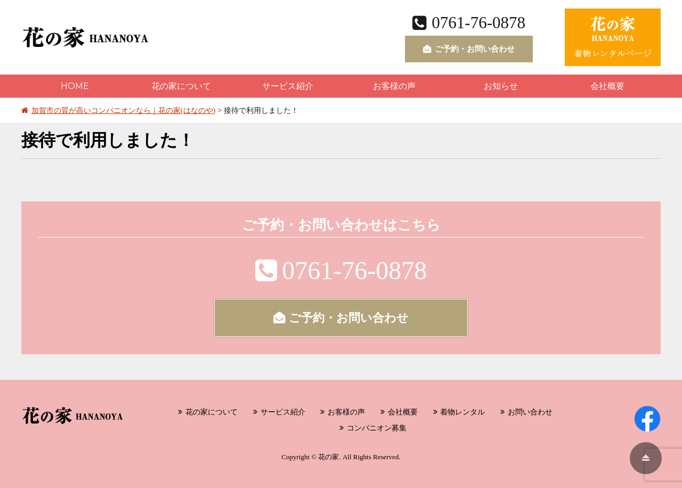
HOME (75, 86)
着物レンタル (462, 412)
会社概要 (607, 86)
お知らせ (501, 86)
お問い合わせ (530, 412)
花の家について (181, 86)
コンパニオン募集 (377, 428)
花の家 (328, 457)
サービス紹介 (287, 86)
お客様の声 (394, 86)
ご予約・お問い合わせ (469, 48)
